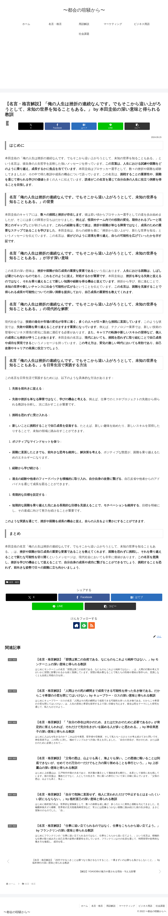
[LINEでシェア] (110, 126)
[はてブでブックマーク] (84, 126)
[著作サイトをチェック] (76, 625)
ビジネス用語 (145, 906)
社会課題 (160, 906)
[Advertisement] (84, 66)
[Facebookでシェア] (57, 126)
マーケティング (127, 906)
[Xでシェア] (30, 126)
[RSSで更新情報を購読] (91, 625)
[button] (137, 126)
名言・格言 (12, 582)
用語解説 (111, 906)
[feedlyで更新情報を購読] (84, 625)
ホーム (84, 906)
